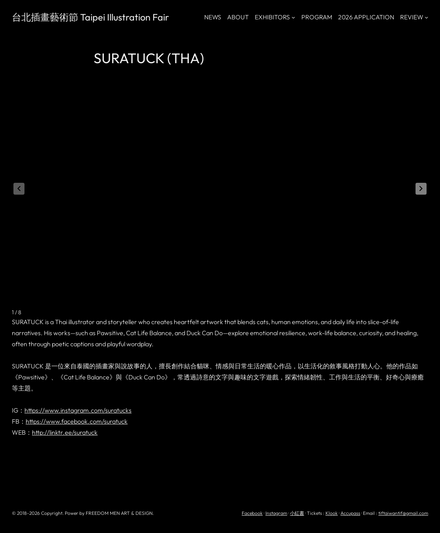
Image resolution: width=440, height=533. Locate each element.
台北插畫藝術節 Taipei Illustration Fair (90, 17)
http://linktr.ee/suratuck (65, 432)
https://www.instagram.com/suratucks (78, 410)
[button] (421, 189)
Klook (331, 513)
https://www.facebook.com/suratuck (77, 421)
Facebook (252, 513)
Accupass (350, 513)
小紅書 (297, 513)
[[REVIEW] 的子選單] (426, 17)
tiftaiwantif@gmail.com (403, 513)
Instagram (276, 513)
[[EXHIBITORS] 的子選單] (293, 17)
